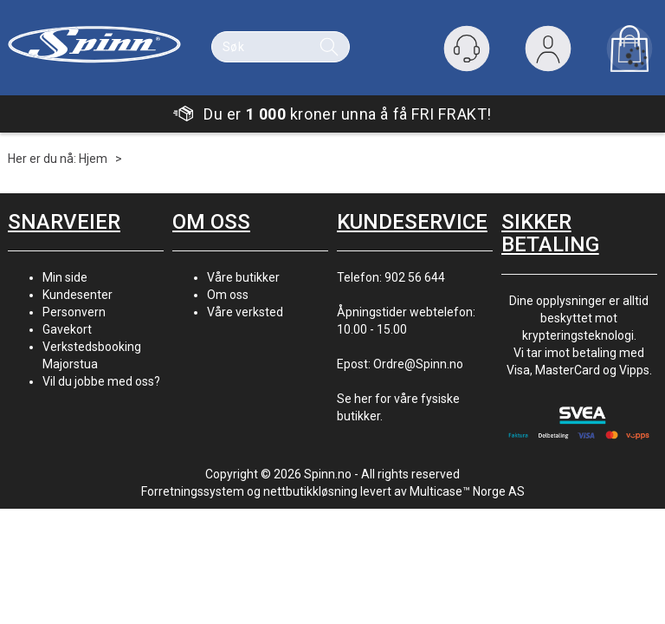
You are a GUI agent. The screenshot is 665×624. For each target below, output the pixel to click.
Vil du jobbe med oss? (101, 381)
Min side (64, 277)
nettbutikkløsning (310, 491)
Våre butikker (243, 277)
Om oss (228, 295)
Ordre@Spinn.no (418, 364)
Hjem (93, 159)
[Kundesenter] (466, 48)
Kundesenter (77, 295)
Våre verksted (245, 312)
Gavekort (67, 329)
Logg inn (548, 52)
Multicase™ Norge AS (467, 491)
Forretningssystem (192, 491)
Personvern (74, 312)
